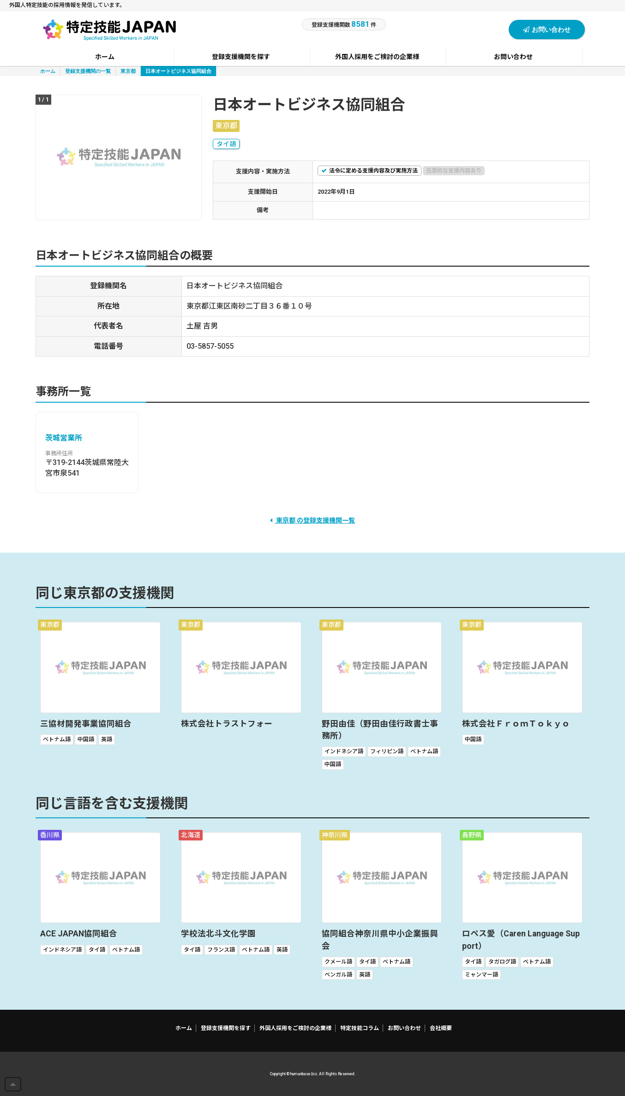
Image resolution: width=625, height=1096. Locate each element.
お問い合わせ (547, 29)
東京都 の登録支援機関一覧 (312, 520)
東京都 (128, 70)
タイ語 (226, 144)
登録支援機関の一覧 (88, 70)
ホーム (47, 70)
